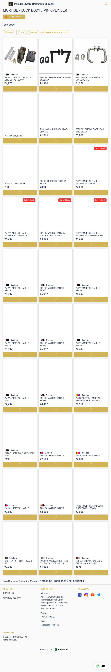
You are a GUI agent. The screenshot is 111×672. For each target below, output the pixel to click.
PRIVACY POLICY (12, 598)
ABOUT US (8, 593)
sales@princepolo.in (49, 625)
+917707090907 (47, 617)
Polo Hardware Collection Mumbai (34, 4)
